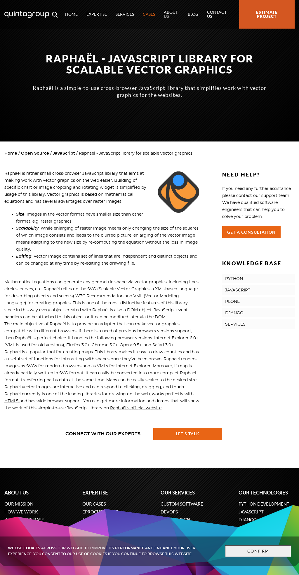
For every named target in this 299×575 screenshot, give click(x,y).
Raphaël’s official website (135, 408)
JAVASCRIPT (237, 290)
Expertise (96, 14)
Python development (264, 503)
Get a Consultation (251, 232)
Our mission (18, 503)
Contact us (217, 14)
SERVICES (235, 324)
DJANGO (234, 313)
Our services (178, 492)
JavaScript (64, 153)
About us (171, 14)
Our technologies (263, 492)
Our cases (94, 503)
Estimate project (267, 14)
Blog (193, 14)
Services (125, 14)
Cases (149, 14)
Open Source (35, 153)
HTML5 (12, 401)
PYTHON (234, 279)
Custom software (182, 503)
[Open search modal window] (55, 14)
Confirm (258, 551)
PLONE (232, 302)
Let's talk (188, 433)
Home (71, 14)
